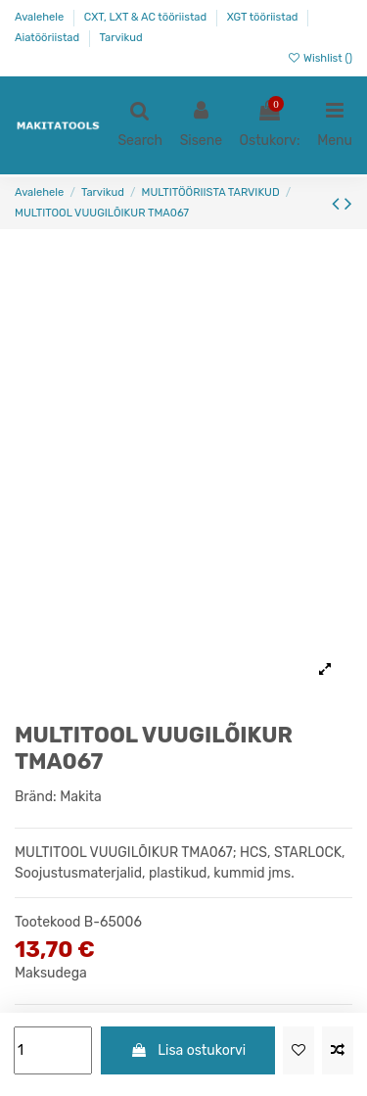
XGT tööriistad (264, 17)
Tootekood (47, 922)
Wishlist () (319, 58)
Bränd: (36, 796)
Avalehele (41, 17)
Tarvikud (121, 37)
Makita (81, 796)
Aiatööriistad (48, 37)
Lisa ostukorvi (188, 1050)
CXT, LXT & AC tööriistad (146, 17)
